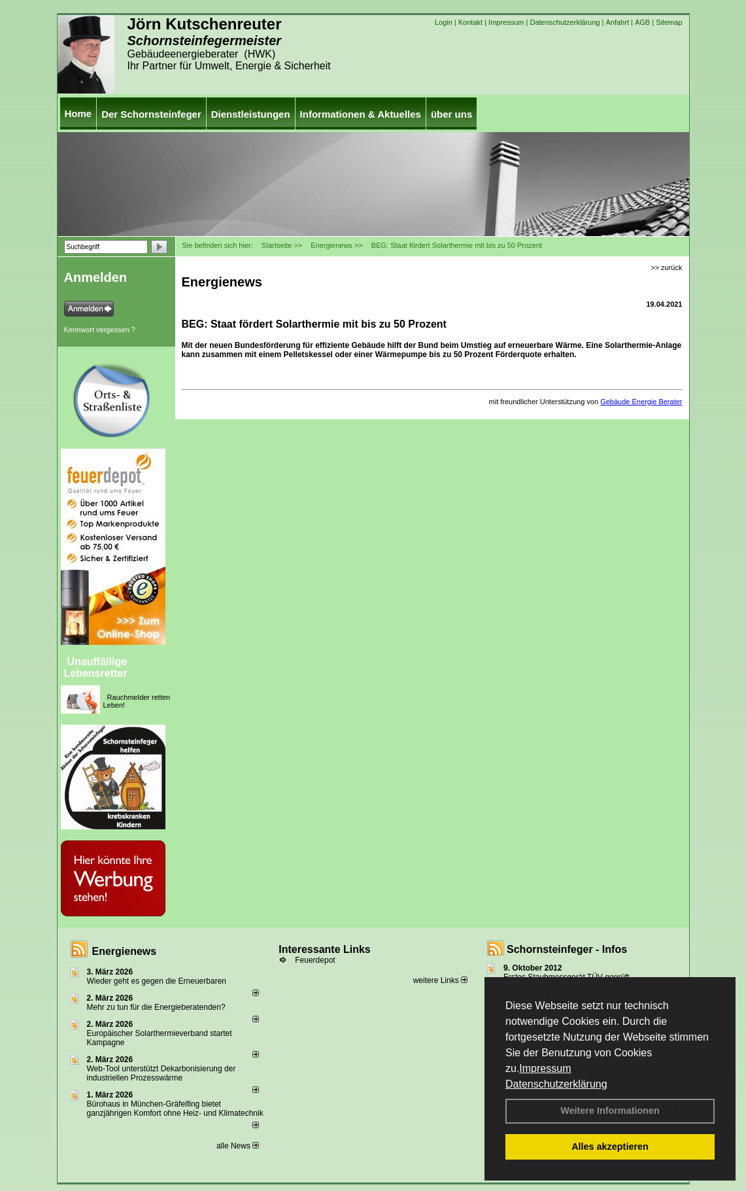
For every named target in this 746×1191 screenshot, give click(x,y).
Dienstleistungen (250, 114)
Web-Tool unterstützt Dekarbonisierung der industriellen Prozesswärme (161, 1073)
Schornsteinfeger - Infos (567, 949)
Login (443, 22)
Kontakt (470, 22)
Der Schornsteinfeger (151, 114)
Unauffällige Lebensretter (95, 667)
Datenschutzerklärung (556, 1084)
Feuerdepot (315, 960)
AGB (642, 22)
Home (78, 113)
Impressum (545, 1068)
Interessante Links (325, 949)
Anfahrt (616, 22)
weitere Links (440, 980)
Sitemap (669, 22)
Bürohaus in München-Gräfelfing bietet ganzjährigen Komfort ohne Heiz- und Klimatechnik (175, 1108)
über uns (451, 114)
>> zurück (666, 267)
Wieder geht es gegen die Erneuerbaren (156, 981)
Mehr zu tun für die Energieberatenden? (156, 1007)
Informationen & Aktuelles (360, 114)
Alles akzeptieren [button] (610, 1146)
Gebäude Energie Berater (641, 402)
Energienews (124, 951)
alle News (237, 1145)
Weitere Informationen (610, 1110)
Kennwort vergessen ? (99, 330)
